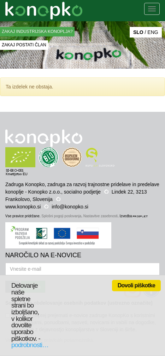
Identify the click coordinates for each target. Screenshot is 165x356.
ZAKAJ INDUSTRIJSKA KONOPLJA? (37, 31)
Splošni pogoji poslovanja (61, 216)
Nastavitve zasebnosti (100, 216)
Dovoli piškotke (136, 285)
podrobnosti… (29, 345)
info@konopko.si (70, 206)
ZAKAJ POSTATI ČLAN (24, 44)
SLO (138, 32)
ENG (152, 32)
